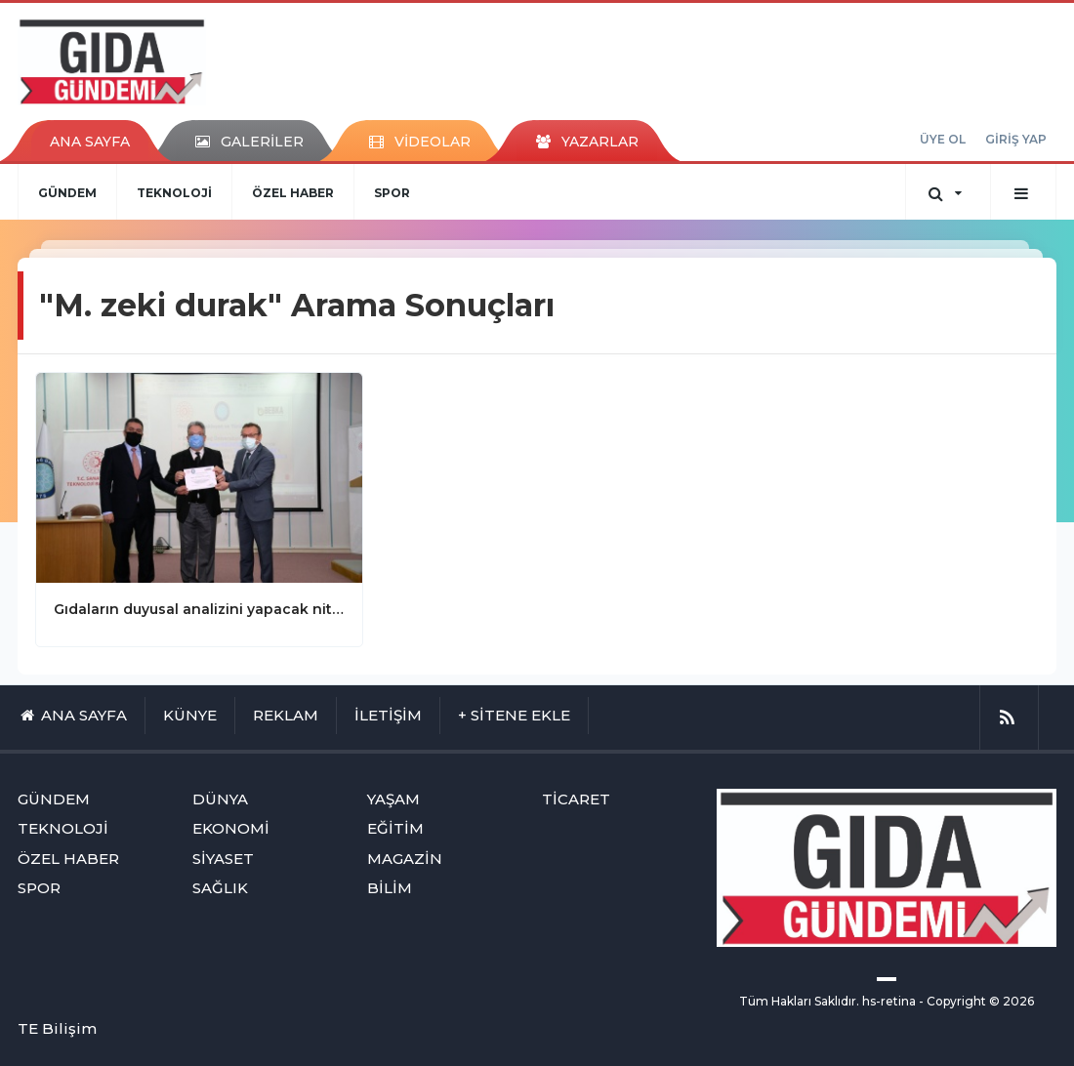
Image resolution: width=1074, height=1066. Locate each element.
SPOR (392, 192)
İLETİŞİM (388, 715)
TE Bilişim (57, 1028)
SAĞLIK (220, 888)
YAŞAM (393, 799)
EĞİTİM (395, 828)
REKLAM (285, 715)
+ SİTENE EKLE (514, 715)
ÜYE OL (943, 139)
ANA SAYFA (90, 141)
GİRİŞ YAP (1016, 139)
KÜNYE (190, 715)
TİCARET (576, 799)
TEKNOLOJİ (174, 192)
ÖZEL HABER (293, 192)
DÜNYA (220, 799)
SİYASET (223, 858)
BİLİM (389, 888)
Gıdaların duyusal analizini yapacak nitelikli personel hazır (199, 609)
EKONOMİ (230, 828)
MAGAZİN (404, 858)
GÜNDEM (67, 192)
